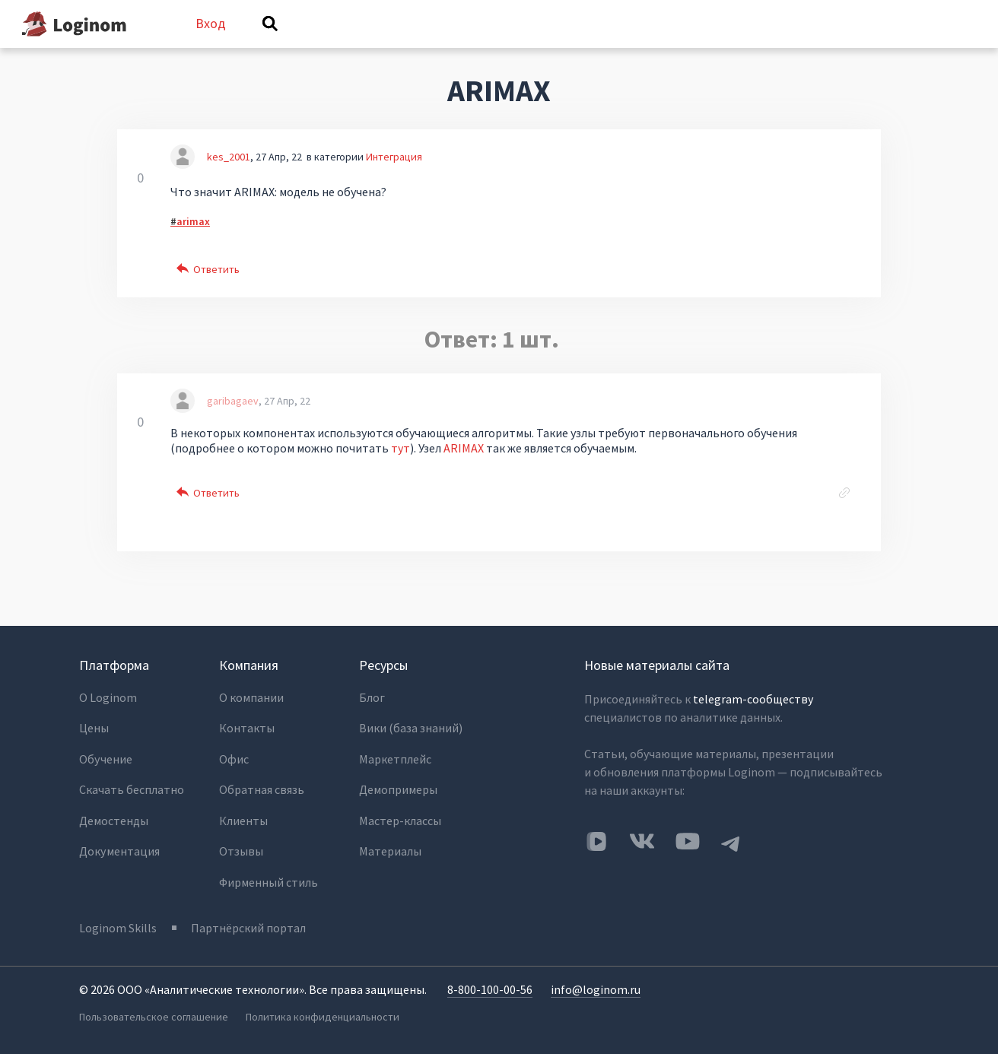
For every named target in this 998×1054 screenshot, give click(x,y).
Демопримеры (398, 791)
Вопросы (332, 44)
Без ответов (423, 44)
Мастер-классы (400, 822)
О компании (251, 700)
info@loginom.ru (595, 990)
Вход (911, 33)
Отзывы (241, 852)
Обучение (105, 761)
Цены (94, 730)
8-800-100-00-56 (489, 990)
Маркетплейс (395, 761)
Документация (119, 852)
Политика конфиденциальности (323, 1017)
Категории (588, 44)
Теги (507, 44)
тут (400, 467)
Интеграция (394, 176)
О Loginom (108, 700)
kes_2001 (228, 176)
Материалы (390, 852)
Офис (234, 761)
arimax (193, 240)
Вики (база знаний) (410, 730)
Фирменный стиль (268, 883)
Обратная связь (261, 791)
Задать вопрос (691, 44)
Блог (372, 700)
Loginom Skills (118, 928)
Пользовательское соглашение (153, 1017)
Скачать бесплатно (131, 791)
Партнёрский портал (249, 928)
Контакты (247, 730)
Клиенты (243, 822)
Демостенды (113, 822)
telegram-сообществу (753, 702)
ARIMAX (463, 467)
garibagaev (233, 420)
